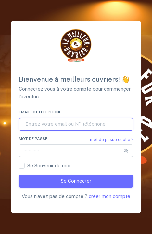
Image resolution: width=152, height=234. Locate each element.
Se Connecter (76, 181)
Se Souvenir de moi (48, 165)
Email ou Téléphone (40, 112)
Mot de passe (33, 138)
